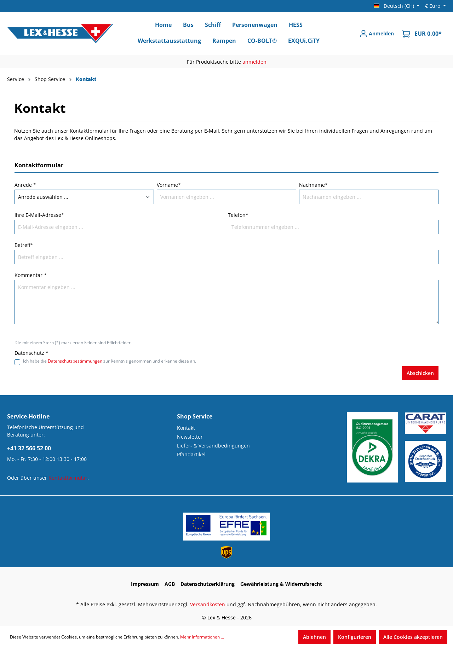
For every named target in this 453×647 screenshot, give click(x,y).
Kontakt (186, 427)
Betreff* (24, 245)
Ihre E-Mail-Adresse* (39, 215)
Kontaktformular (67, 477)
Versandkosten (207, 604)
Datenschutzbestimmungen (75, 361)
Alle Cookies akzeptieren (413, 637)
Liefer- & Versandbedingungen (213, 445)
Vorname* (169, 184)
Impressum (145, 583)
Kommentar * (31, 275)
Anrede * (25, 184)
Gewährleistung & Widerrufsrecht (281, 583)
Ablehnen (314, 637)
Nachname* (313, 184)
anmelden (254, 61)
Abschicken (420, 373)
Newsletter (190, 436)
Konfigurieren (354, 637)
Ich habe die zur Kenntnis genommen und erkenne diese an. (109, 361)
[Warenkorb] (422, 34)
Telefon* (238, 215)
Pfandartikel (191, 454)
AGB (170, 583)
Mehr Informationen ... (202, 637)
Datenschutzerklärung (207, 583)
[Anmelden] (376, 33)
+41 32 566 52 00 (29, 448)
